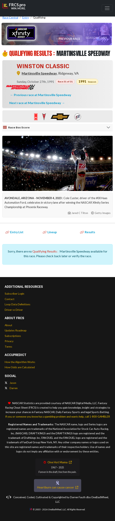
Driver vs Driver (14, 309)
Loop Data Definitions (17, 304)
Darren (11, 388)
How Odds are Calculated (20, 367)
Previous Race (69, 38)
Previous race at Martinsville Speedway (42, 95)
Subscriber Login (14, 293)
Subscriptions (13, 335)
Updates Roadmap (16, 330)
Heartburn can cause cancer (57, 487)
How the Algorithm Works (20, 362)
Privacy (9, 341)
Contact (9, 299)
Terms (8, 346)
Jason (10, 382)
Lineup (50, 232)
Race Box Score (16, 127)
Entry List (14, 232)
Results (87, 232)
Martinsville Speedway (39, 73)
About (8, 325)
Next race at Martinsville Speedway (35, 103)
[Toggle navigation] (107, 8)
